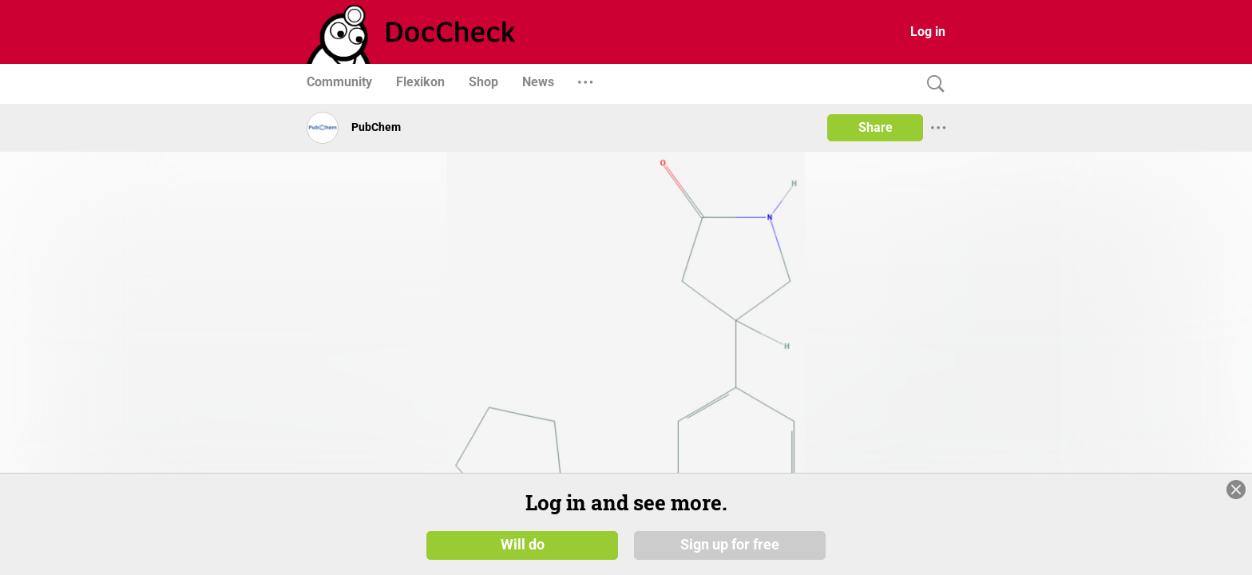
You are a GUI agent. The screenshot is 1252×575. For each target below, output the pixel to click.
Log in (927, 31)
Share (875, 127)
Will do (523, 545)
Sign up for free (729, 545)
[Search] (931, 84)
